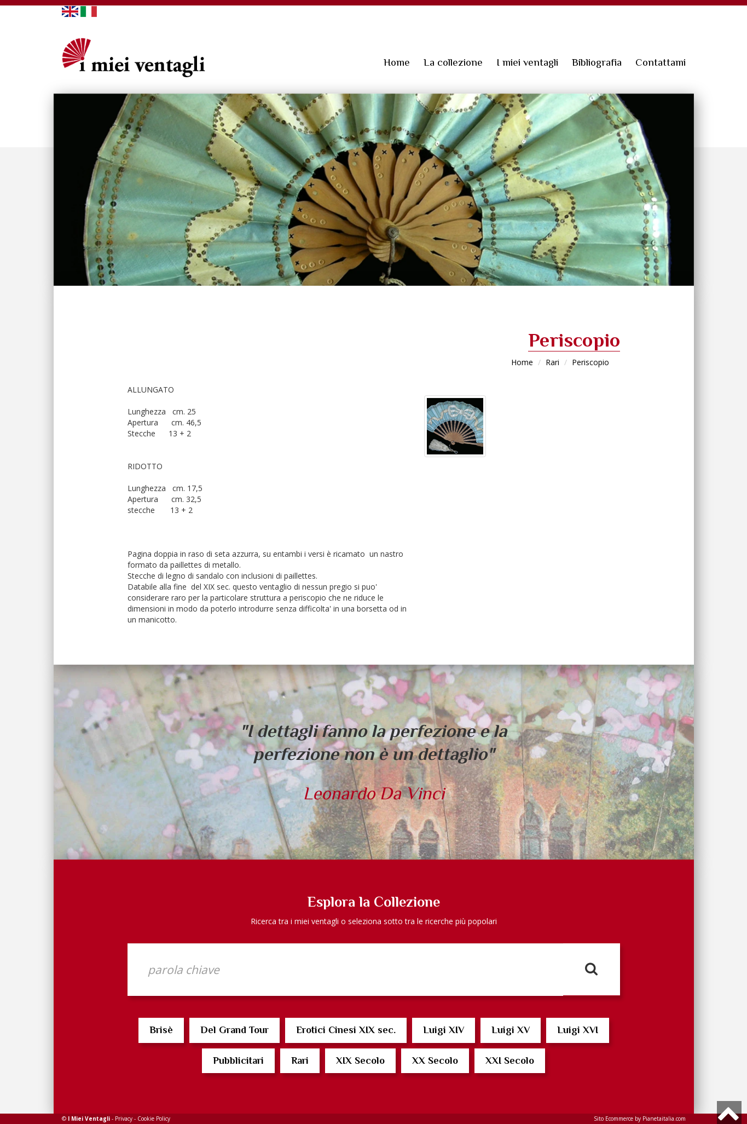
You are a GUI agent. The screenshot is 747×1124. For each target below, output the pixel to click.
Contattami (660, 62)
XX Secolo (435, 1060)
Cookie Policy (153, 1118)
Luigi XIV (443, 1029)
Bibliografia (597, 62)
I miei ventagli (527, 62)
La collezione (453, 62)
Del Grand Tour (234, 1029)
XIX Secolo (360, 1060)
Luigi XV (510, 1029)
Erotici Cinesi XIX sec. (346, 1029)
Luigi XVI (577, 1029)
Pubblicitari (238, 1060)
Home (397, 62)
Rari (552, 362)
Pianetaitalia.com (664, 1118)
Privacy (123, 1118)
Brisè (161, 1029)
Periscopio (590, 362)
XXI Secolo (509, 1060)
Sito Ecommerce (613, 1118)
